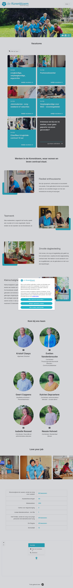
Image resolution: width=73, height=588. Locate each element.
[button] (36, 299)
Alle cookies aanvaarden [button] (36, 307)
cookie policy (35, 296)
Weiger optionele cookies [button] (36, 303)
